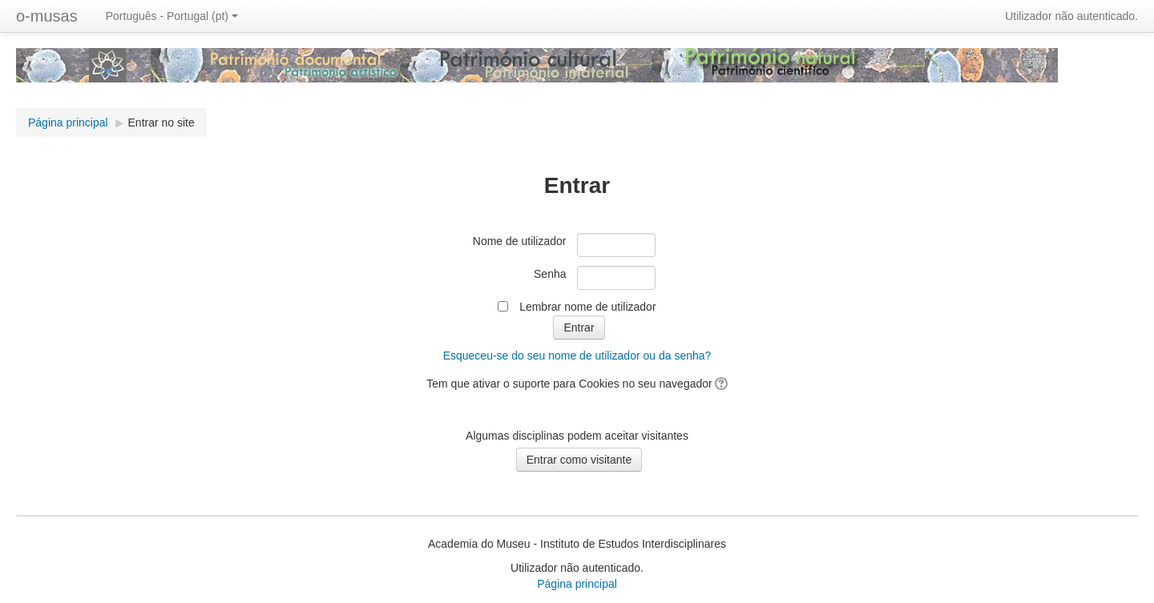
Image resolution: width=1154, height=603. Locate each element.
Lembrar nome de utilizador (587, 306)
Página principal (577, 583)
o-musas (47, 16)
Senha (550, 273)
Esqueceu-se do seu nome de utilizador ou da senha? (577, 355)
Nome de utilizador (520, 241)
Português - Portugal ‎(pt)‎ (172, 16)
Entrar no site (161, 122)
